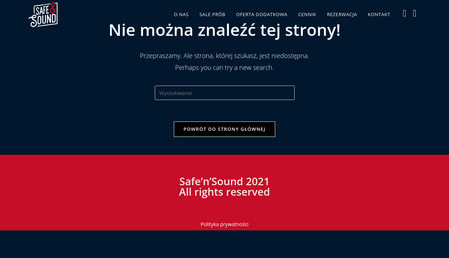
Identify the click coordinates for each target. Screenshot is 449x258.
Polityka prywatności (225, 224)
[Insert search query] (225, 93)
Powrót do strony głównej (224, 129)
